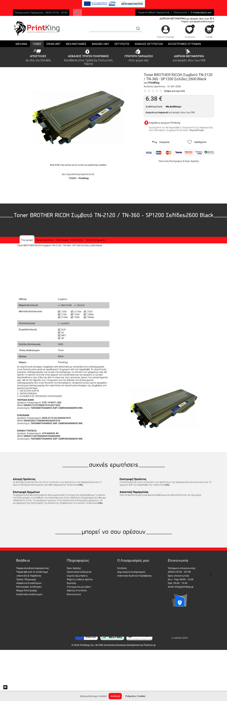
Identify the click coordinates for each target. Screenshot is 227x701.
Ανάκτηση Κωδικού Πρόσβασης (134, 575)
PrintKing (84, 178)
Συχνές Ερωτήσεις (77, 575)
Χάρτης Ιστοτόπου (77, 590)
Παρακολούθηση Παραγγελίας (154, 12)
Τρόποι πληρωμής (95, 240)
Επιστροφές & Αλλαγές (29, 586)
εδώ (80, 484)
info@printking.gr (184, 586)
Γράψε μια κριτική (174, 90)
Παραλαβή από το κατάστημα (32, 572)
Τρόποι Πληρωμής (26, 579)
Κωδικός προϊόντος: (155, 86)
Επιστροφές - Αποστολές (69, 240)
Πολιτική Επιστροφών (171, 161)
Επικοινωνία (180, 12)
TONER (72, 178)
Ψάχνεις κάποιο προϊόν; (80, 579)
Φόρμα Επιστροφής (26, 590)
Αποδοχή (115, 696)
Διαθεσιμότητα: (154, 106)
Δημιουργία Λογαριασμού (131, 572)
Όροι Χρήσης (192, 161)
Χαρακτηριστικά (44, 240)
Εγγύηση (71, 583)
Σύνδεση (161, 37)
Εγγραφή (170, 37)
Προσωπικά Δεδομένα (79, 572)
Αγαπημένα (190, 37)
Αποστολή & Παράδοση (28, 575)
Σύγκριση (160, 142)
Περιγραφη (27, 240)
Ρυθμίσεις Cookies (135, 696)
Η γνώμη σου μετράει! (79, 586)
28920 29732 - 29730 (56, 12)
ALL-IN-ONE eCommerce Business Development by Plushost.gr (123, 645)
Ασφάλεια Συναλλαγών (29, 583)
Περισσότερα (196, 130)
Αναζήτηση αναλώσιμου (29, 594)
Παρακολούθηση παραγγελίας (32, 568)
